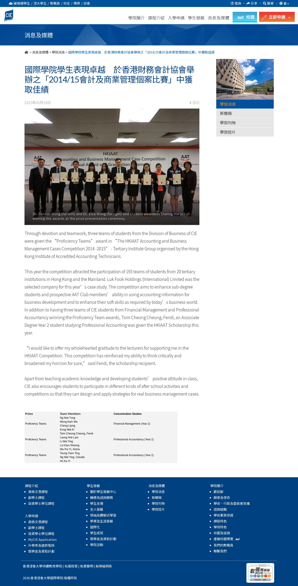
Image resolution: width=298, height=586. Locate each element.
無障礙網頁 (104, 566)
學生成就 (96, 533)
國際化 (95, 527)
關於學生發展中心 (103, 491)
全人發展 (96, 509)
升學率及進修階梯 (41, 545)
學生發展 (196, 18)
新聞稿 (226, 113)
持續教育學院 (52, 566)
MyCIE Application (42, 539)
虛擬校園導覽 (227, 538)
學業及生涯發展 (101, 521)
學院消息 (58, 52)
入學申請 (176, 18)
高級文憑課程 (38, 491)
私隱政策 (71, 566)
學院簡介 (136, 18)
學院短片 (228, 132)
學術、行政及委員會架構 (232, 503)
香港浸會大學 (32, 566)
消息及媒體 (40, 52)
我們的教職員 (223, 545)
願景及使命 (222, 497)
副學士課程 (36, 497)
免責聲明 (86, 566)
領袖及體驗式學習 (103, 515)
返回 (194, 102)
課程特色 (220, 521)
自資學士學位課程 (41, 503)
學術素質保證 (223, 515)
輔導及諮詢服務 (101, 497)
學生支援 (96, 503)
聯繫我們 (220, 551)
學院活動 (96, 544)
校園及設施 (222, 533)
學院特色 (220, 527)
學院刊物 (228, 122)
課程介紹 (157, 18)
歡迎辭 (218, 491)
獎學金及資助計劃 (41, 551)
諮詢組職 (220, 509)
